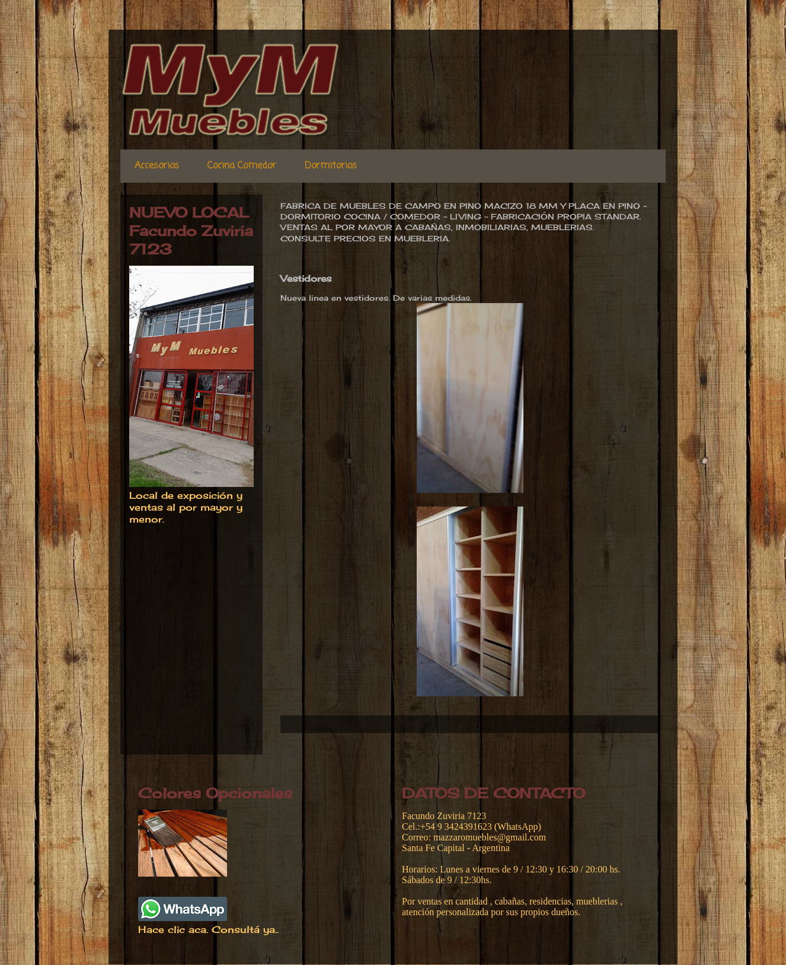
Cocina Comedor (241, 166)
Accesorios (157, 166)
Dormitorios (331, 166)
